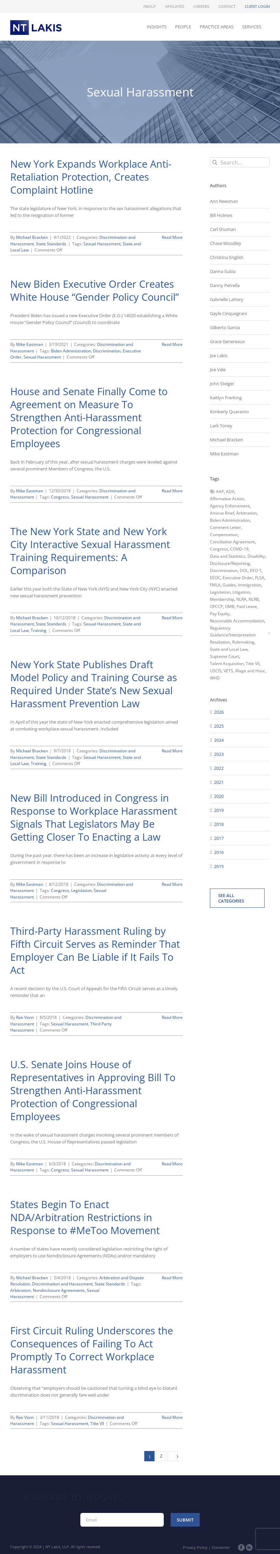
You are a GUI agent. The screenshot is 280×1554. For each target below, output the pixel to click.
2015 (219, 866)
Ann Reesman (224, 201)
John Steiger (222, 383)
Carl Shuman (223, 229)
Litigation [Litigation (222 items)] (241, 592)
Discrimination (107, 351)
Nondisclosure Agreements (59, 1290)
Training (38, 630)
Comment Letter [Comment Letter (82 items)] (225, 527)
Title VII (97, 1423)
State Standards (51, 244)
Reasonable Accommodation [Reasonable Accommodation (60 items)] (237, 621)
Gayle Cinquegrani (228, 313)
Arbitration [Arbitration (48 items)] (246, 513)
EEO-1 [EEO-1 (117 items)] (256, 570)
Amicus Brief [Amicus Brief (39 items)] (222, 513)
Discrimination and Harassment (62, 1284)
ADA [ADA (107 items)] (230, 491)
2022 (219, 768)
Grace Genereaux (227, 341)
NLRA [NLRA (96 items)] (241, 599)
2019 (219, 810)
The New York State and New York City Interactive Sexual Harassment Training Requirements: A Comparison (90, 551)
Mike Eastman (29, 344)
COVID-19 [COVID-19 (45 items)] (239, 549)
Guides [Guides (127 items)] (229, 585)
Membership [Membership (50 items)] (222, 599)
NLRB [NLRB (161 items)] (254, 599)
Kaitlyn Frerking (226, 397)
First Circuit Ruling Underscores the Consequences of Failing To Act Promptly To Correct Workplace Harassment (91, 1350)
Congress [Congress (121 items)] (219, 549)
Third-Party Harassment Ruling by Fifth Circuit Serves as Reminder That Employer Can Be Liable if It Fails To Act (95, 950)
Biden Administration (71, 351)
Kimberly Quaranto (229, 412)
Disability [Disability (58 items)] (256, 556)
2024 (219, 740)
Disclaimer (221, 1547)
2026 (219, 712)
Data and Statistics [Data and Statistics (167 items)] (227, 556)
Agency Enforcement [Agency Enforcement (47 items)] (230, 506)
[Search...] (240, 162)
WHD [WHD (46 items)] (215, 678)
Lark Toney (221, 426)
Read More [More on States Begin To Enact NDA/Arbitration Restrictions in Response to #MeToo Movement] (172, 1278)
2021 (219, 782)
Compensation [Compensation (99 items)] (224, 535)
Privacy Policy (195, 1547)
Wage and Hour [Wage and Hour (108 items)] (250, 671)
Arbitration (20, 1290)
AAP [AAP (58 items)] (220, 491)
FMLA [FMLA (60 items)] (215, 585)
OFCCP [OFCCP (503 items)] (216, 606)
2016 (219, 852)
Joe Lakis (218, 355)
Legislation (81, 890)
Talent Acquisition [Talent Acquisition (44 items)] (227, 663)
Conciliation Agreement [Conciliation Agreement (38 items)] (232, 542)
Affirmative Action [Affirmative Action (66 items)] (227, 499)
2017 (219, 838)
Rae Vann (25, 1017)
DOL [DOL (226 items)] (244, 570)
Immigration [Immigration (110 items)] (249, 585)
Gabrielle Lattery (226, 299)
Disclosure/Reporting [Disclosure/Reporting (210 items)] (230, 563)
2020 (219, 796)
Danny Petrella (225, 285)
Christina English (226, 257)
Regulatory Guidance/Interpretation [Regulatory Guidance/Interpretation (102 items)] (233, 631)
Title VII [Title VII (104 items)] (252, 663)
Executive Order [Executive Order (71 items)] (238, 578)
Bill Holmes (221, 215)
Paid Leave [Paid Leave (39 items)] (247, 606)
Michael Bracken (32, 237)
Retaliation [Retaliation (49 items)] (220, 642)
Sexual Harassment (102, 244)
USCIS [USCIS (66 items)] (216, 671)
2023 (219, 754)
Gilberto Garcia (225, 327)
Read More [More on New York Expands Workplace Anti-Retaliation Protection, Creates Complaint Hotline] (172, 237)
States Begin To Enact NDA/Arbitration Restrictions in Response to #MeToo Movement (85, 1217)
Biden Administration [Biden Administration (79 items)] (230, 520)
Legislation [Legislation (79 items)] (220, 592)
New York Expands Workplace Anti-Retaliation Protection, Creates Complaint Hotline (90, 177)
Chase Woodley (225, 243)
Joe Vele (218, 369)
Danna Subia (223, 271)
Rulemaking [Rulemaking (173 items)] (243, 642)
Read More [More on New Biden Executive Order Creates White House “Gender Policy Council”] (172, 344)
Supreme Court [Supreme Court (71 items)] (224, 656)
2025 (219, 726)
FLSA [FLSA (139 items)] (259, 578)
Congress (60, 497)
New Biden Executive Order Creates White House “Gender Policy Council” (94, 290)
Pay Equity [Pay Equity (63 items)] (219, 614)
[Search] (215, 162)
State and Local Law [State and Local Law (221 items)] (229, 649)
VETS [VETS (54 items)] (228, 671)
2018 (219, 824)
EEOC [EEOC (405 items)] (215, 578)
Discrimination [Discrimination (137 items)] (224, 570)
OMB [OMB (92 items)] (230, 606)
